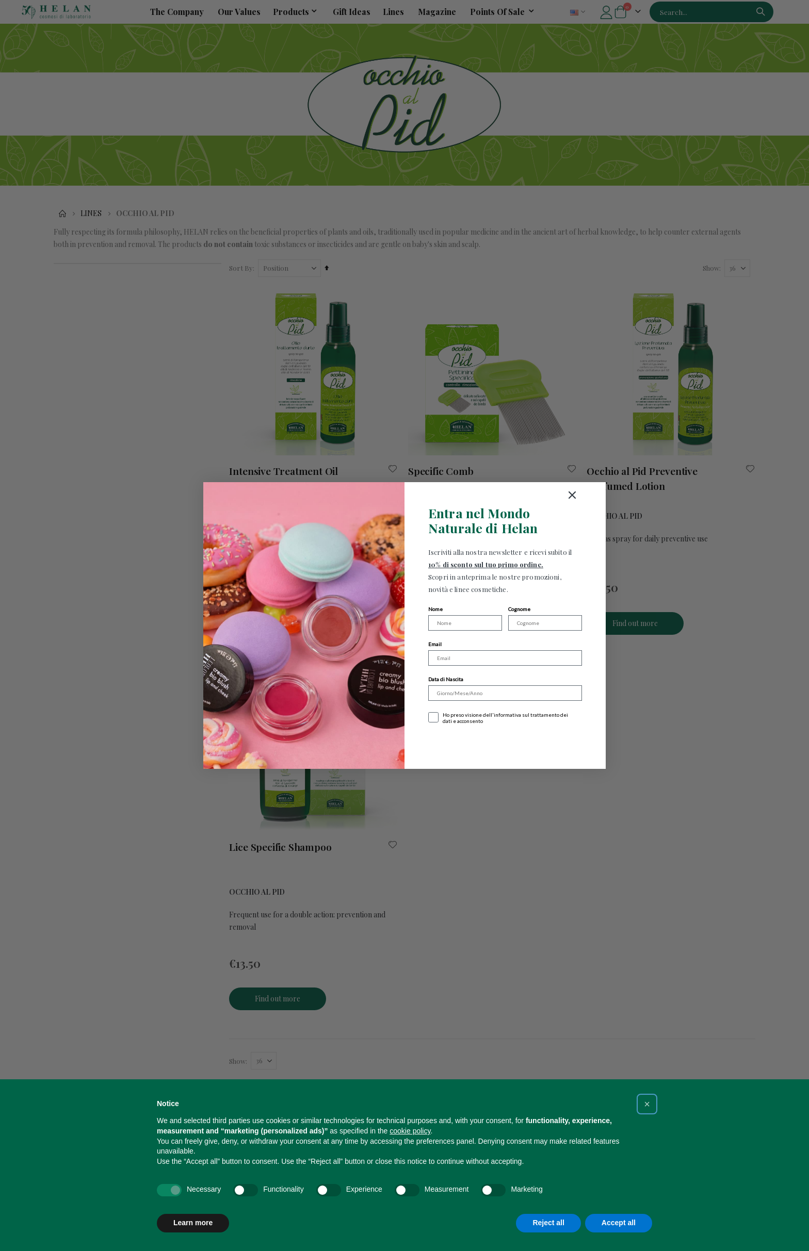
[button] (647, 1104)
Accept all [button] (619, 1223)
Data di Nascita (445, 679)
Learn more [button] (193, 1223)
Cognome (519, 609)
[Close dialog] (610, 495)
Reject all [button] (548, 1223)
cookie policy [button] (410, 1131)
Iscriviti (505, 745)
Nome (435, 609)
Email (435, 644)
